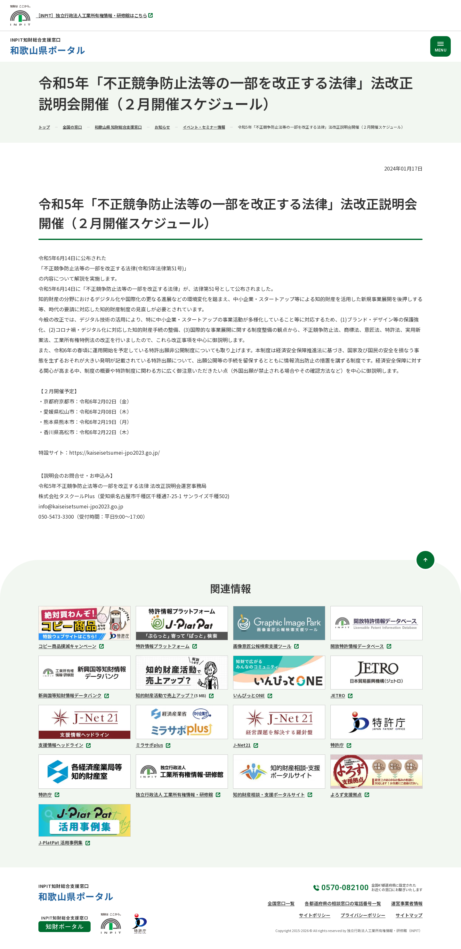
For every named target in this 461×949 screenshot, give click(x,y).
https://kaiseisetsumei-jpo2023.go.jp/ (114, 452)
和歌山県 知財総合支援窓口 (118, 127)
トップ (44, 127)
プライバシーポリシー (363, 915)
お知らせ (162, 127)
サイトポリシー (314, 915)
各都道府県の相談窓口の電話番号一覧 (343, 903)
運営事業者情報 (407, 903)
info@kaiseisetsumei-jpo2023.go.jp (80, 506)
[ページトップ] (425, 560)
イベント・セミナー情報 (204, 127)
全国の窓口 (72, 127)
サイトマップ (409, 915)
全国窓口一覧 (281, 903)
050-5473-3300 (56, 516)
